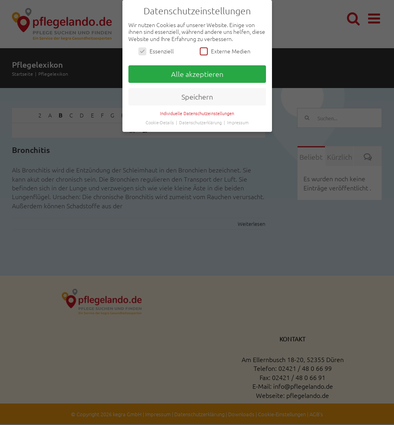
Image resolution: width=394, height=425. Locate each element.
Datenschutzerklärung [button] (201, 122)
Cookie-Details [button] (160, 122)
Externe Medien (225, 51)
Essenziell (156, 51)
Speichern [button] (197, 96)
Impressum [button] (238, 122)
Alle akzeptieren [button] (197, 73)
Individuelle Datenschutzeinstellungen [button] (197, 113)
